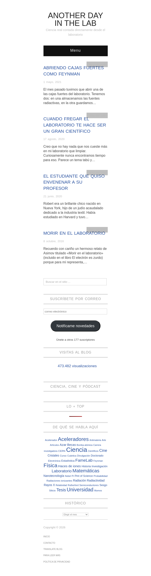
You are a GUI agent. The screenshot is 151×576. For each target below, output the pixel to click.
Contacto (49, 543)
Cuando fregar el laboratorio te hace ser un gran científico (74, 124)
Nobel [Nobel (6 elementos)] (68, 476)
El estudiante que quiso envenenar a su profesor (74, 182)
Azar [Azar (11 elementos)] (63, 444)
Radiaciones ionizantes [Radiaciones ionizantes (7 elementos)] (59, 480)
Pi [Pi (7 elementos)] (73, 475)
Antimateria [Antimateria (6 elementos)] (95, 440)
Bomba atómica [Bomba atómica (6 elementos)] (85, 445)
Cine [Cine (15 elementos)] (103, 450)
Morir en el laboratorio (74, 233)
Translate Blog (53, 549)
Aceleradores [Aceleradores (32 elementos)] (73, 439)
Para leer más (51, 555)
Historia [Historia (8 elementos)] (86, 466)
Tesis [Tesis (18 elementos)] (61, 490)
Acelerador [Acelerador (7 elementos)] (51, 440)
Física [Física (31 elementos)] (50, 465)
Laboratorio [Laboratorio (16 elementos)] (62, 471)
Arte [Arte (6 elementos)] (104, 440)
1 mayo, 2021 (52, 82)
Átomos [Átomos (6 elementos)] (98, 490)
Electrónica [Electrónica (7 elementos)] (54, 460)
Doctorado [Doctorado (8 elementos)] (97, 455)
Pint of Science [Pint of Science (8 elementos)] (84, 475)
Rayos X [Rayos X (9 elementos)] (49, 485)
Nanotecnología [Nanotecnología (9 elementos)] (53, 475)
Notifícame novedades (75, 326)
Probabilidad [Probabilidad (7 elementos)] (101, 475)
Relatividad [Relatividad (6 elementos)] (61, 485)
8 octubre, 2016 (53, 241)
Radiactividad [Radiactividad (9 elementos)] (96, 480)
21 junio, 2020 (52, 196)
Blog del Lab (97, 64)
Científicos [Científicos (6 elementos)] (93, 451)
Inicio (46, 536)
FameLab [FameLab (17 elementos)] (84, 460)
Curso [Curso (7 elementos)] (63, 455)
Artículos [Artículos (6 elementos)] (54, 445)
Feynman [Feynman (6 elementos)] (98, 461)
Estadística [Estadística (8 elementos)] (68, 460)
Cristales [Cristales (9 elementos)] (53, 455)
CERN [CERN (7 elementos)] (61, 450)
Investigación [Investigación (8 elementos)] (100, 466)
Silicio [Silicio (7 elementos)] (52, 490)
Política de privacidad (56, 562)
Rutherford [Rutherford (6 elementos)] (73, 485)
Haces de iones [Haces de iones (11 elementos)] (69, 466)
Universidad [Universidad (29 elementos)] (80, 489)
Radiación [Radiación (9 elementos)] (79, 480)
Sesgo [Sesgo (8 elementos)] (103, 485)
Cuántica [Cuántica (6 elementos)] (71, 455)
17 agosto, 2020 (54, 139)
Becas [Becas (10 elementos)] (71, 444)
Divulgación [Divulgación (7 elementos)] (83, 455)
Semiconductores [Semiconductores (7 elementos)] (89, 485)
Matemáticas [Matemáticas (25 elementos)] (85, 470)
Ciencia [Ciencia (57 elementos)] (76, 449)
